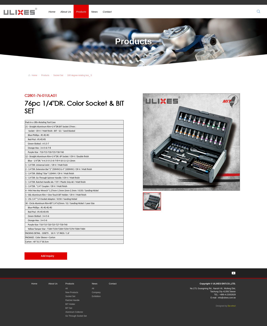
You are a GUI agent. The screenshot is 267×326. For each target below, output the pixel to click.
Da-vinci (232, 306)
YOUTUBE (233, 273)
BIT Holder (70, 304)
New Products (71, 292)
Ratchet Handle (72, 300)
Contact (107, 11)
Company (96, 292)
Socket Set (58, 75)
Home (52, 11)
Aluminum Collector (74, 312)
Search (258, 11)
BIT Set (68, 308)
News (94, 11)
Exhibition (96, 296)
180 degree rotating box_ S (79, 75)
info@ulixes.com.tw (227, 298)
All (66, 288)
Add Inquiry (47, 256)
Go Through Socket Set (76, 316)
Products (81, 11)
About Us (65, 11)
